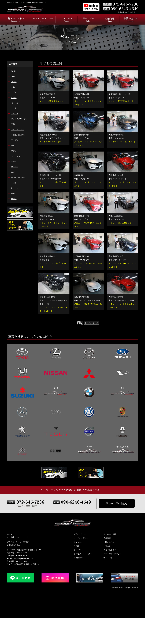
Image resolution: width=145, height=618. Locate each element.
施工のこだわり (80, 534)
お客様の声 (78, 558)
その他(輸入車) (122, 446)
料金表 (76, 546)
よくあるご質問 (109, 534)
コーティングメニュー (83, 538)
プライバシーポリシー (112, 554)
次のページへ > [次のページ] (91, 323)
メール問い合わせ (117, 503)
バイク (55, 388)
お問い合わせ (108, 542)
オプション (78, 542)
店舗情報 (107, 538)
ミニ (122, 388)
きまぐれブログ (109, 550)
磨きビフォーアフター (83, 554)
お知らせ (107, 546)
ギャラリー (78, 550)
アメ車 (89, 446)
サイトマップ (108, 558)
